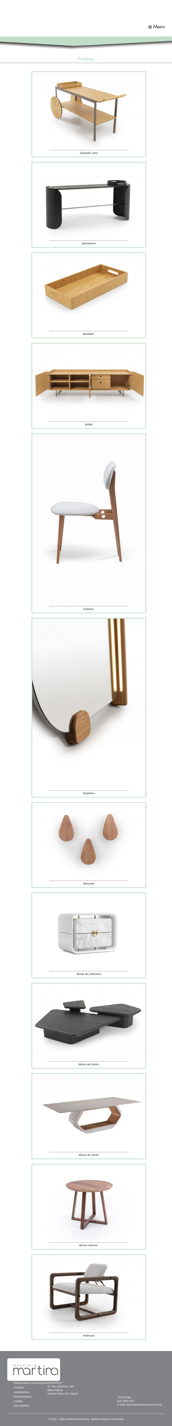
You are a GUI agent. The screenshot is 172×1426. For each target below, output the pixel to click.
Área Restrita (21, 1405)
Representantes (23, 1396)
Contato (18, 1401)
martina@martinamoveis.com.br (144, 1404)
